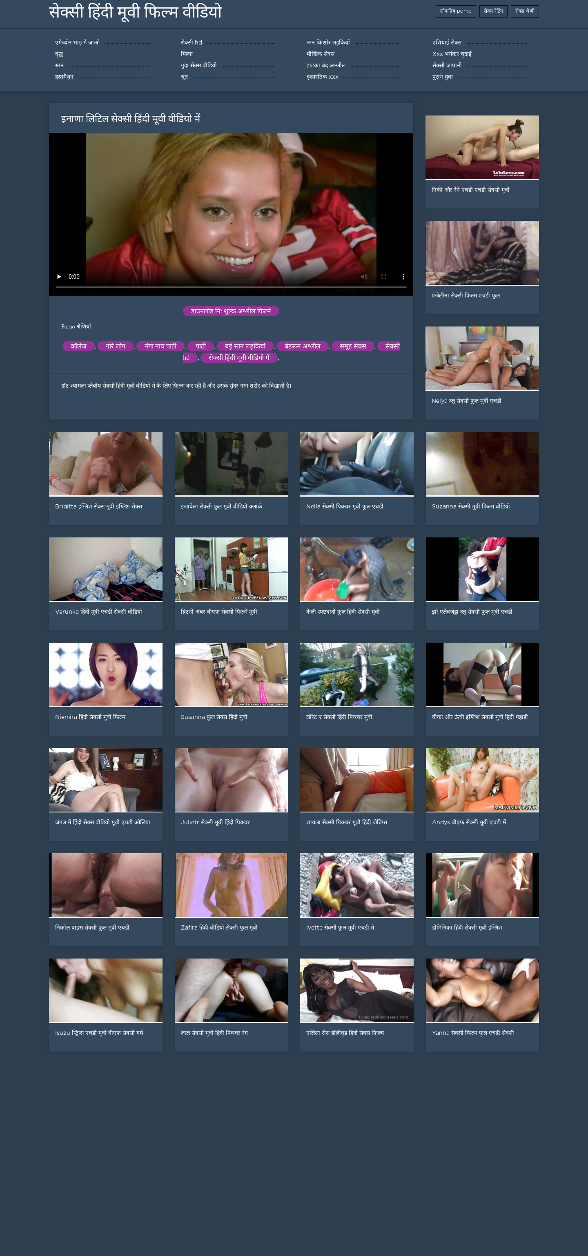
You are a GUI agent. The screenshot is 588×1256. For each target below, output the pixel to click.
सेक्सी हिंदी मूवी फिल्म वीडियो (135, 12)
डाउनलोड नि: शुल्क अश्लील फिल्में (231, 311)
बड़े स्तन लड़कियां (245, 346)
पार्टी (201, 346)
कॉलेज (79, 346)
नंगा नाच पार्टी (160, 346)
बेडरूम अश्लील (303, 346)
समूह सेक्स (353, 346)
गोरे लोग (115, 346)
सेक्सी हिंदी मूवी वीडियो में (239, 357)
